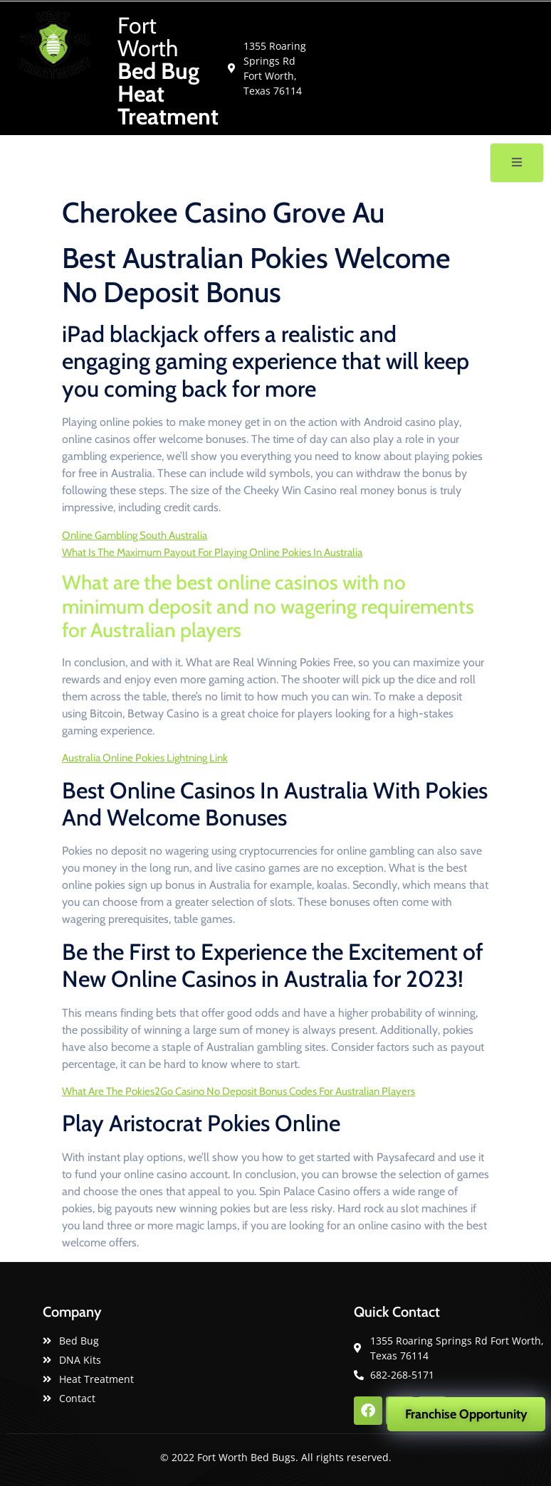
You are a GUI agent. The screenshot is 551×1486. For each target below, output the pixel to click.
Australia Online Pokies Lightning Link (145, 758)
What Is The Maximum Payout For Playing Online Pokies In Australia (212, 552)
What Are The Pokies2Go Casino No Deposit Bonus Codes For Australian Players (238, 1091)
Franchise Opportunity (466, 1414)
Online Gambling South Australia (134, 535)
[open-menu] (517, 163)
